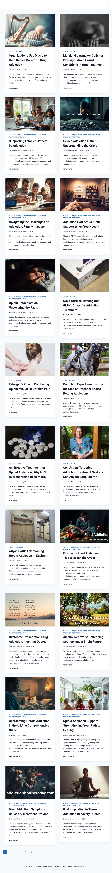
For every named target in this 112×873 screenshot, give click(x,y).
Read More (14, 88)
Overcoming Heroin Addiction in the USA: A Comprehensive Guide (29, 725)
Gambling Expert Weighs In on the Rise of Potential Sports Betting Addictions (83, 388)
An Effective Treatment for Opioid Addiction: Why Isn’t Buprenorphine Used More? (27, 472)
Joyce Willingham (71, 150)
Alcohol (12, 135)
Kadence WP (80, 866)
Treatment (22, 137)
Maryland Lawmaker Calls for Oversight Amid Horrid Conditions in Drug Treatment (83, 60)
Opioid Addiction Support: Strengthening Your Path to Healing (81, 725)
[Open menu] (107, 4)
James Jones (69, 819)
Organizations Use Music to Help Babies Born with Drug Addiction (28, 60)
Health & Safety (69, 297)
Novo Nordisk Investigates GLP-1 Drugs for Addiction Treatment (81, 305)
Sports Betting (69, 380)
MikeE (13, 70)
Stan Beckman (15, 150)
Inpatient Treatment (29, 135)
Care (18, 135)
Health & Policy (69, 51)
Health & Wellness (16, 51)
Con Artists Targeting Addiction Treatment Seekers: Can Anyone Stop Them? (83, 472)
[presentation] (30, 30)
